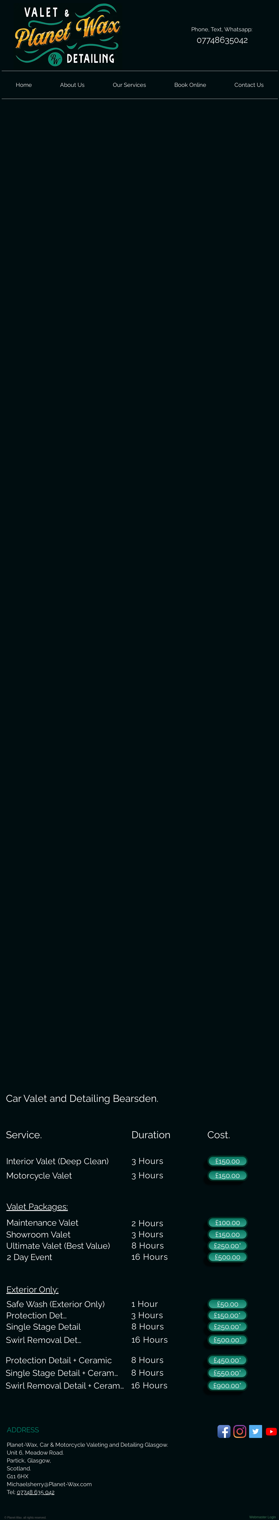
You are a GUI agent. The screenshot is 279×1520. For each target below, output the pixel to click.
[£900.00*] (227, 1385)
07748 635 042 (35, 1492)
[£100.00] (227, 1222)
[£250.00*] (227, 1245)
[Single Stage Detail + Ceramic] (63, 1372)
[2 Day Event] (29, 1257)
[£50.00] (227, 1304)
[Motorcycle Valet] (39, 1175)
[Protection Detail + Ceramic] (59, 1360)
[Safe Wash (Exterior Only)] (56, 1304)
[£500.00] (227, 1257)
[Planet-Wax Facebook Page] (224, 1431)
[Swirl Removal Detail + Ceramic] (66, 1385)
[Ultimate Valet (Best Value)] (58, 1245)
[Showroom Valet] (38, 1234)
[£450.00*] (227, 1360)
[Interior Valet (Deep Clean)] (57, 1161)
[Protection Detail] (38, 1315)
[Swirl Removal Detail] (46, 1339)
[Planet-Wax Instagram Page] (239, 1431)
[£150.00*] (227, 1315)
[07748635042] (222, 40)
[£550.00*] (227, 1372)
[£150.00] (227, 1161)
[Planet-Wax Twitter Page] (255, 1431)
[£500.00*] (227, 1339)
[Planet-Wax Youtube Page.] (271, 1431)
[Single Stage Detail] (43, 1326)
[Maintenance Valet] (42, 1222)
